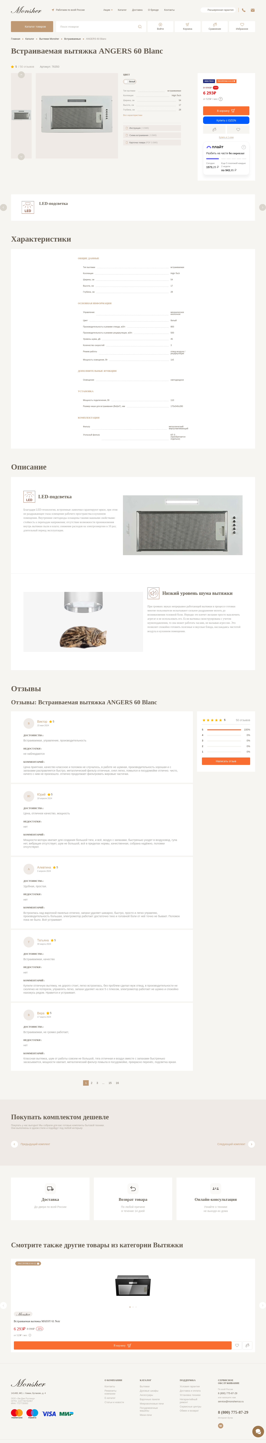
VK (220, 1426)
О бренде (153, 10)
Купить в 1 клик (226, 137)
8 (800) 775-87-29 (227, 1393)
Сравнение (214, 129)
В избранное (238, 129)
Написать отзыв (226, 761)
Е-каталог (110, 1398)
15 (110, 1082)
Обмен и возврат (189, 1410)
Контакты (169, 10)
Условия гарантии (190, 1386)
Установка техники (190, 1395)
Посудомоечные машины (149, 1409)
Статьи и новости (114, 1402)
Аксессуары (146, 1395)
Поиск (140, 26)
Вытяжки (145, 1386)
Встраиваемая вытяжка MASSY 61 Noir (37, 1321)
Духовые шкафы (149, 1390)
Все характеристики (132, 115)
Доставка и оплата (190, 1390)
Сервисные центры (190, 1406)
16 (117, 1082)
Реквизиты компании (110, 1392)
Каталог (122, 10)
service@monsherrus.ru (231, 1401)
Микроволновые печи (152, 1403)
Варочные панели (150, 1399)
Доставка (137, 10)
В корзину (226, 110)
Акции (106, 10)
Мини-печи (146, 1415)
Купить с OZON (226, 120)
